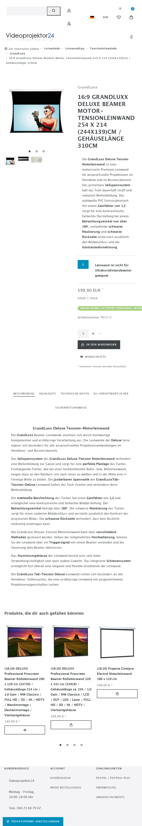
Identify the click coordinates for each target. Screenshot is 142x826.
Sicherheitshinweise (71, 408)
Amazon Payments (110, 797)
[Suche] (53, 11)
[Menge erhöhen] (93, 333)
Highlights (47, 393)
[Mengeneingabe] (83, 333)
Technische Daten (75, 393)
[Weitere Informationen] (83, 264)
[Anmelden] (69, 10)
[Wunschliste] (118, 17)
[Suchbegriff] (27, 11)
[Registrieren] (69, 23)
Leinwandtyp (74, 48)
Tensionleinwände (103, 48)
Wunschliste (93, 357)
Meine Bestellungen (65, 787)
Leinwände (51, 48)
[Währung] (105, 17)
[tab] (24, 394)
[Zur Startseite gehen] (21, 49)
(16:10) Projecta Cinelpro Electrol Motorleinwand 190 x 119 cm (115, 674)
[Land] (92, 17)
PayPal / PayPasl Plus (113, 778)
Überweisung (106, 787)
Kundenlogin (60, 778)
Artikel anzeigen (24, 730)
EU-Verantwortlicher (111, 393)
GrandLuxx (17, 53)
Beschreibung (24, 393)
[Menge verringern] (100, 333)
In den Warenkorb (98, 344)
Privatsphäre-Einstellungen (33, 821)
